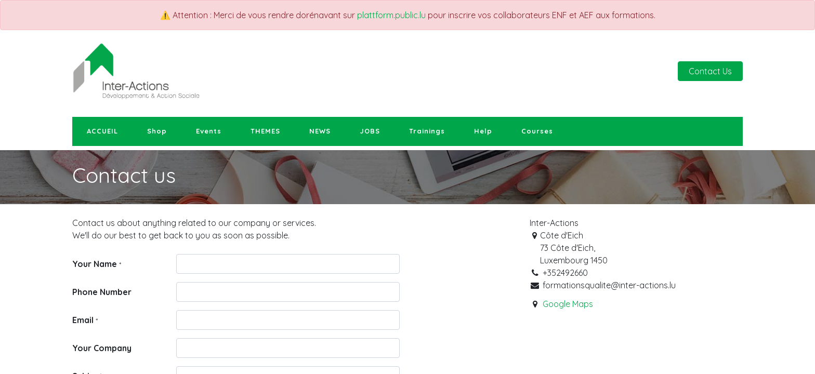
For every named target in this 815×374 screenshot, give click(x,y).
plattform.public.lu (391, 15)
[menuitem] (102, 131)
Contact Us (710, 71)
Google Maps (568, 304)
